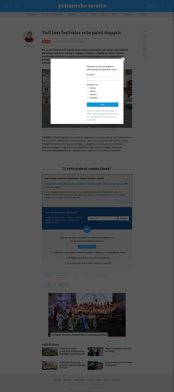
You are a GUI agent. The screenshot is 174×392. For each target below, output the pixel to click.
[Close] (123, 59)
